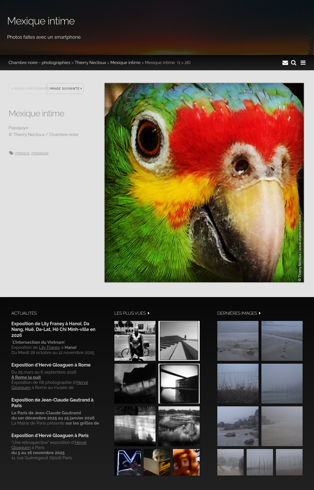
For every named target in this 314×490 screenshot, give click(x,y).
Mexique (39, 153)
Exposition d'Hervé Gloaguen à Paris (50, 435)
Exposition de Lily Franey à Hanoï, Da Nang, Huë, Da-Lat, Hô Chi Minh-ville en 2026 (53, 329)
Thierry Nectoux (90, 62)
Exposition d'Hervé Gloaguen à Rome (51, 365)
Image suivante (66, 88)
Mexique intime (125, 62)
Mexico (22, 153)
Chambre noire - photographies (39, 62)
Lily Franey (49, 347)
